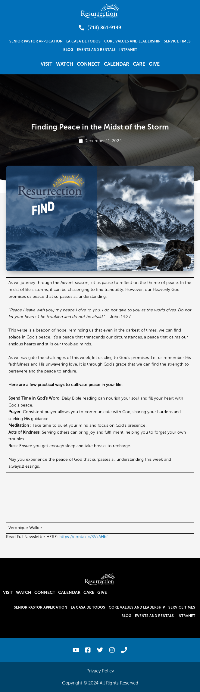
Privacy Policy (100, 671)
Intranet (128, 50)
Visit (46, 64)
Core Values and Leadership (132, 41)
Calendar (116, 64)
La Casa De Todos (83, 41)
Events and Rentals (96, 50)
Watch (64, 64)
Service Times (177, 41)
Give (154, 64)
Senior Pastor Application (36, 41)
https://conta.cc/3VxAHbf (83, 536)
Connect (88, 64)
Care (139, 64)
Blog (68, 50)
